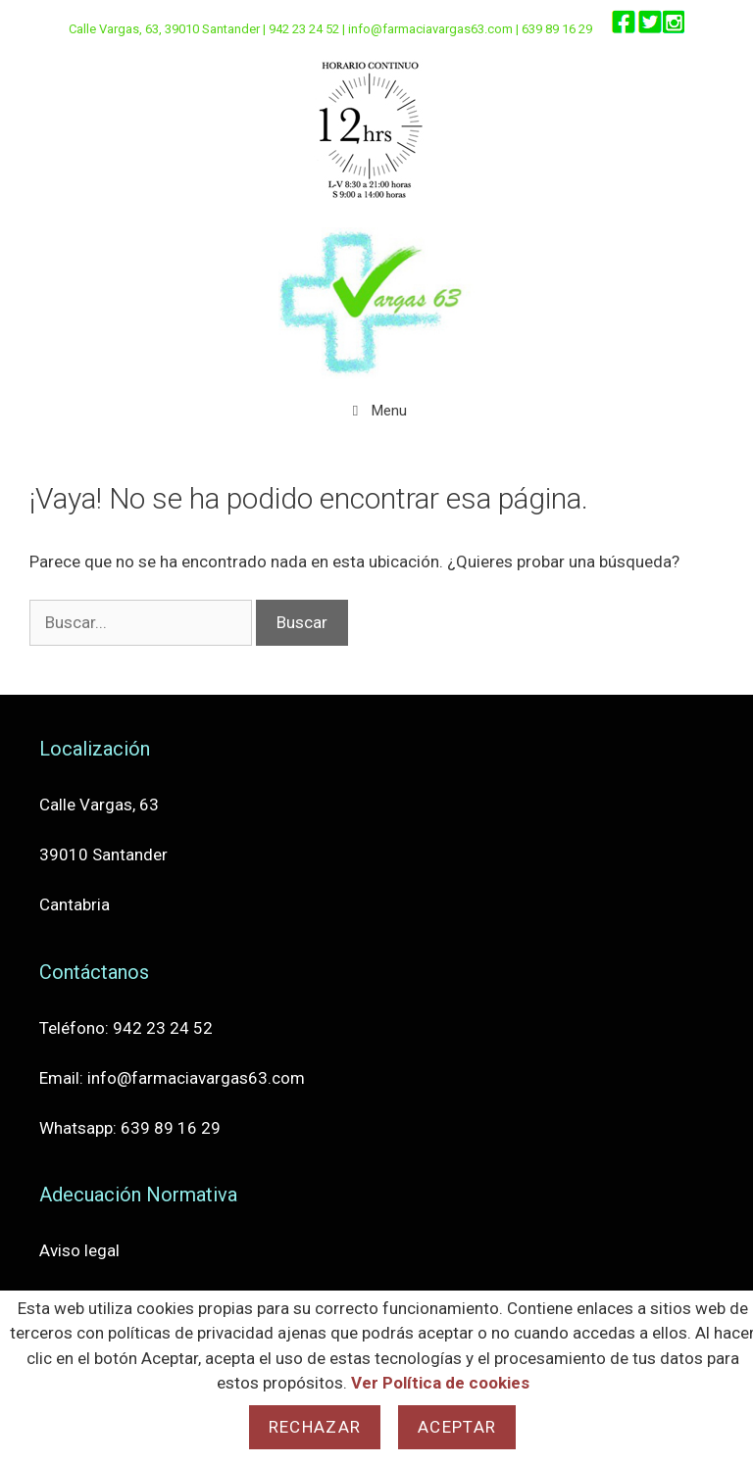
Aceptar (457, 1427)
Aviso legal (79, 1250)
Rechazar (315, 1427)
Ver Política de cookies (440, 1382)
